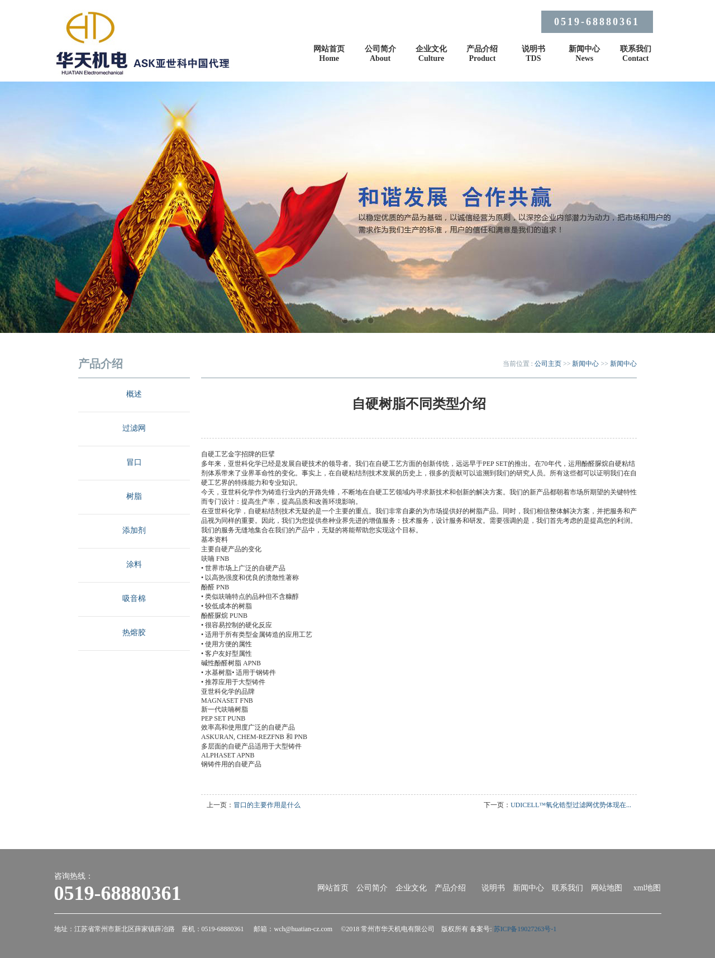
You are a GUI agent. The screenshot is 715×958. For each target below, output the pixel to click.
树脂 (134, 496)
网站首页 (333, 888)
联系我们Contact (635, 54)
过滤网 (134, 428)
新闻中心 (585, 364)
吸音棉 (134, 598)
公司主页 (548, 364)
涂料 (134, 564)
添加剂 (134, 530)
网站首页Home (329, 54)
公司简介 (372, 888)
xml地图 (647, 888)
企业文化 (411, 888)
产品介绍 (450, 888)
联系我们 (567, 888)
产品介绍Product (482, 54)
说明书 (493, 888)
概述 (134, 394)
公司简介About (380, 54)
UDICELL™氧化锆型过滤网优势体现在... (571, 805)
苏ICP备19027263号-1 (525, 929)
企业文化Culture (431, 54)
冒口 (134, 462)
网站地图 (606, 888)
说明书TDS (533, 54)
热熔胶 (134, 632)
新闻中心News (584, 54)
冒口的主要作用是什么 (267, 805)
